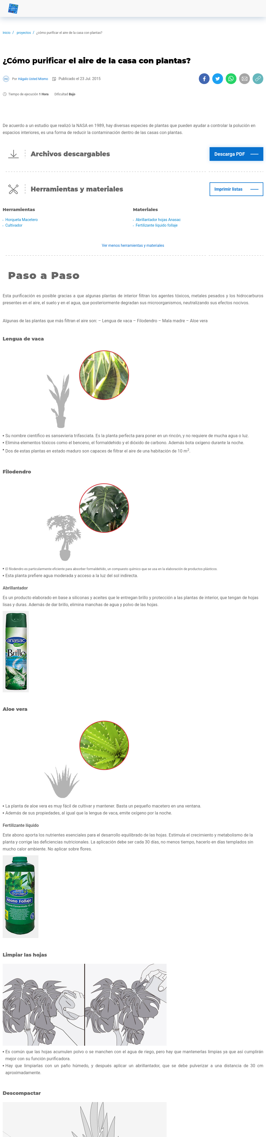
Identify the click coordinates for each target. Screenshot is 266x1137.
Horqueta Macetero (21, 220)
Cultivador (13, 225)
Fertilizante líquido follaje (157, 225)
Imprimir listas (228, 189)
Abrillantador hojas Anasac (158, 220)
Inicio (6, 33)
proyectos (24, 33)
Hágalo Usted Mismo (33, 79)
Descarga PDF (229, 154)
